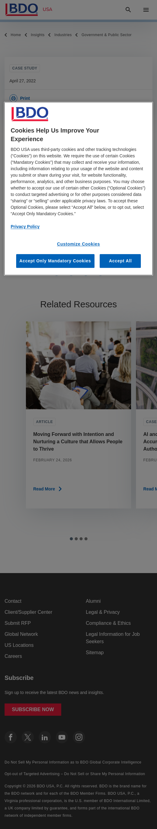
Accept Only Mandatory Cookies (55, 260)
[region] (78, 189)
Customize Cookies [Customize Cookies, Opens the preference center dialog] (78, 244)
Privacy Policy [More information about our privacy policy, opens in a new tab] (25, 226)
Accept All (120, 260)
